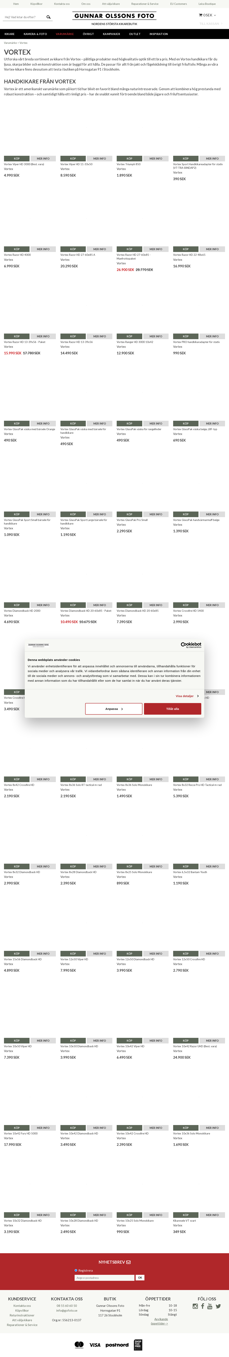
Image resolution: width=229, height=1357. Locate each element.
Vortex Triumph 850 (128, 164)
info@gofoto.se (66, 1310)
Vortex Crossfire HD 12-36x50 (22, 697)
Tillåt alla (172, 708)
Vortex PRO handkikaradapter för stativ (196, 342)
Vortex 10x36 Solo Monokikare (191, 1133)
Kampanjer (111, 34)
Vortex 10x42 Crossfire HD (133, 1133)
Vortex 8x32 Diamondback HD (22, 872)
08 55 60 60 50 (67, 1305)
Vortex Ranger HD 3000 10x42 (135, 342)
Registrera (85, 1270)
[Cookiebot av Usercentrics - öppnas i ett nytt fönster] (183, 645)
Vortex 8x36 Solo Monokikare (134, 784)
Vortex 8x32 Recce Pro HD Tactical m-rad (197, 784)
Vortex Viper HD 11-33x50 (76, 164)
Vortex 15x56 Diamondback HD (23, 959)
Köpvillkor (22, 1310)
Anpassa (114, 708)
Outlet (135, 34)
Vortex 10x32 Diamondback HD (23, 1220)
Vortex (24, 42)
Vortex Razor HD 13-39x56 (76, 342)
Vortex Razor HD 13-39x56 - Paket (24, 342)
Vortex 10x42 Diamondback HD (79, 1133)
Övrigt (88, 34)
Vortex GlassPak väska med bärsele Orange (29, 429)
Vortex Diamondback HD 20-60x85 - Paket (85, 610)
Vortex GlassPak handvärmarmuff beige (196, 520)
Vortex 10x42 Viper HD (130, 1046)
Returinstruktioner (22, 1315)
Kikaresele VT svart (184, 1220)
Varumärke (65, 34)
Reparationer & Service (22, 1325)
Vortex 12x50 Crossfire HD (189, 959)
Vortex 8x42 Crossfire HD (19, 784)
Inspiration (159, 34)
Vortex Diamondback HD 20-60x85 (138, 610)
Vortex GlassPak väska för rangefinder (139, 429)
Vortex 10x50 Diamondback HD (79, 1046)
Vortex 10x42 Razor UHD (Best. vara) (195, 1046)
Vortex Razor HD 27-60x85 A (77, 254)
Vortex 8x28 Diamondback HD (78, 872)
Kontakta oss (22, 1305)
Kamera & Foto (35, 34)
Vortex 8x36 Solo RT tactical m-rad (81, 784)
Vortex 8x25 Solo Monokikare (134, 872)
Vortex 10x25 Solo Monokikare (135, 1220)
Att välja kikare (22, 1320)
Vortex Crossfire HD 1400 (188, 610)
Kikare (10, 34)
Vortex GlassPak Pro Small (132, 520)
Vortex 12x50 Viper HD (74, 959)
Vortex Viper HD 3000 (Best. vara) (24, 164)
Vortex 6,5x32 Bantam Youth (190, 872)
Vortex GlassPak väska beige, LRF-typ (195, 429)
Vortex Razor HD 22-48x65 (189, 254)
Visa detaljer (184, 696)
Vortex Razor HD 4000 (17, 254)
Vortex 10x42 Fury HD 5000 (21, 1133)
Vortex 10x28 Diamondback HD (79, 1220)
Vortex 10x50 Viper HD (18, 1046)
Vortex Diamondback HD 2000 (22, 610)
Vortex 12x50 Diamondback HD (135, 959)
